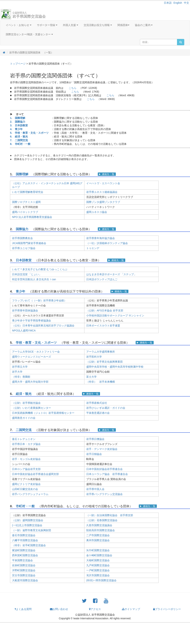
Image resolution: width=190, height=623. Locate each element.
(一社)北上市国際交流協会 (27, 525)
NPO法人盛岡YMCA (24, 330)
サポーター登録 (47, 25)
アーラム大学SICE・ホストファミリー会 (36, 351)
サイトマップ (131, 609)
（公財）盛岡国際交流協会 (27, 520)
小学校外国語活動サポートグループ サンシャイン (115, 315)
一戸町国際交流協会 (98, 570)
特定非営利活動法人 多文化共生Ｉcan (34, 279)
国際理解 (22, 174)
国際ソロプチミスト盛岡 (26, 201)
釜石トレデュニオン (23, 439)
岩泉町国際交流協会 (23, 565)
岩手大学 (17, 371)
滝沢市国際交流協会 (98, 575)
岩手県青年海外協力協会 (100, 238)
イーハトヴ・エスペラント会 (103, 183)
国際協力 (22, 229)
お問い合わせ (59, 609)
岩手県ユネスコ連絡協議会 (101, 191)
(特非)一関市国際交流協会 (101, 580)
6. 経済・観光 (19, 136)
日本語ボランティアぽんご (101, 279)
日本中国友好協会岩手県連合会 (104, 469)
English (177, 2)
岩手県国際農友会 (22, 238)
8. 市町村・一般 (20, 143)
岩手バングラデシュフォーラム (30, 494)
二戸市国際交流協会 (98, 535)
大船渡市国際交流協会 (25, 580)
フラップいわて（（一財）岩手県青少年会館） (39, 300)
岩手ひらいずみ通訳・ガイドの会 (105, 407)
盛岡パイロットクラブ (25, 212)
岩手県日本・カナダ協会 (26, 444)
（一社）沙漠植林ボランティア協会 (107, 243)
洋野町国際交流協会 (23, 570)
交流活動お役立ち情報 (98, 25)
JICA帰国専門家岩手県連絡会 (29, 243)
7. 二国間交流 (19, 140)
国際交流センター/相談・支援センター (29, 34)
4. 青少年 (16, 129)
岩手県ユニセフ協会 (23, 248)
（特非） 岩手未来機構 (100, 381)
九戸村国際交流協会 (98, 565)
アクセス (95, 609)
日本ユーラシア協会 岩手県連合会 (107, 474)
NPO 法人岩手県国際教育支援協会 (32, 217)
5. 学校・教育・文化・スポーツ (29, 132)
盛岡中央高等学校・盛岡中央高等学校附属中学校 (114, 366)
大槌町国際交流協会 (98, 560)
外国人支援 (70, 25)
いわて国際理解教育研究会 (27, 191)
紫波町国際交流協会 (23, 550)
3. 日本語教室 (19, 125)
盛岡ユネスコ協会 (96, 212)
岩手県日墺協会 (95, 439)
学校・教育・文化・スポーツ (36, 342)
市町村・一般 (25, 506)
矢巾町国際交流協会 (98, 550)
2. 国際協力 (17, 121)
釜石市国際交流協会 (23, 535)
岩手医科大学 (94, 356)
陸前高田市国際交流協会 (100, 530)
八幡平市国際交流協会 (25, 540)
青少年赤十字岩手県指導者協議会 (31, 320)
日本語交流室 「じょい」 (26, 274)
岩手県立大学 (20, 366)
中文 (186, 2)
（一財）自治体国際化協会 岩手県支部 (109, 515)
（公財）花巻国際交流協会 (101, 520)
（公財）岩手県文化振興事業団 (104, 361)
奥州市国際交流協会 (98, 540)
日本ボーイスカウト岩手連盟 (103, 325)
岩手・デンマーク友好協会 (101, 449)
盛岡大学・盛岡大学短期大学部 (30, 381)
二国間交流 (24, 430)
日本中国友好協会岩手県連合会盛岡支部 (35, 474)
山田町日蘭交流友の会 (25, 489)
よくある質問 (23, 609)
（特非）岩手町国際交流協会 (29, 545)
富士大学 (91, 376)
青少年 (20, 291)
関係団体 (123, 25)
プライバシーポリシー (167, 609)
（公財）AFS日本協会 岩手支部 (104, 310)
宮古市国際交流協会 (23, 575)
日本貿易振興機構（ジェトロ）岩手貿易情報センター (43, 412)
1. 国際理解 (17, 117)
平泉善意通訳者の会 (98, 412)
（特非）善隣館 (21, 376)
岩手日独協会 (94, 454)
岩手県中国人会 (95, 489)
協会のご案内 (144, 25)
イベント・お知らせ (18, 25)
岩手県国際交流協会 (29, 14)
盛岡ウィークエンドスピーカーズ (31, 356)
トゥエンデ (92, 248)
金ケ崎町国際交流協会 (99, 555)
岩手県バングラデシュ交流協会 (104, 494)
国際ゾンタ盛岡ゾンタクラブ (103, 201)
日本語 (168, 2)
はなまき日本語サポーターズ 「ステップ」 (111, 274)
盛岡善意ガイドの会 (23, 417)
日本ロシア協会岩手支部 (26, 469)
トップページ (18, 63)
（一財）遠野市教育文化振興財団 (31, 530)
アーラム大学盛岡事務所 (100, 351)
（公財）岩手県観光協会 (26, 402)
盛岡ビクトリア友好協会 (26, 484)
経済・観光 (24, 394)
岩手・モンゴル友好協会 (26, 459)
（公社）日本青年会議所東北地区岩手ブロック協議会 (43, 325)
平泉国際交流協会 (22, 560)
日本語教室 (24, 260)
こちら (72, 87)
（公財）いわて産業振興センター (31, 407)
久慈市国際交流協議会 (99, 525)
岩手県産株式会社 (96, 402)
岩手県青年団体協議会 (25, 310)
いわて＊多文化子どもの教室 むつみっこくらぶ (39, 269)
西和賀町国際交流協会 (25, 555)
